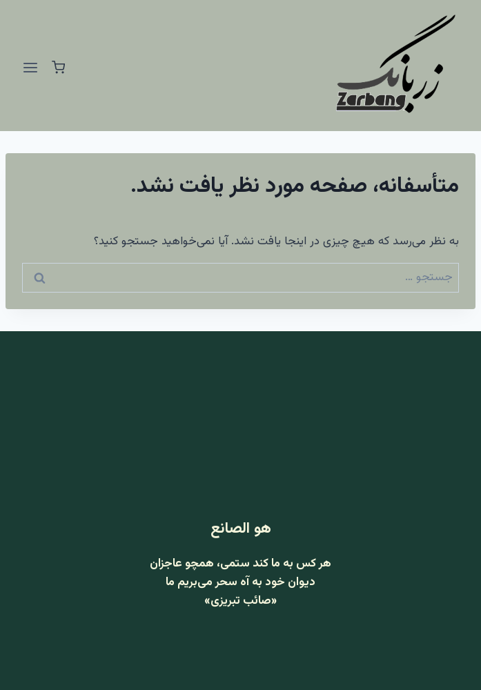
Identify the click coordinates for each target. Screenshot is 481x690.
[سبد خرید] (58, 67)
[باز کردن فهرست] (31, 67)
